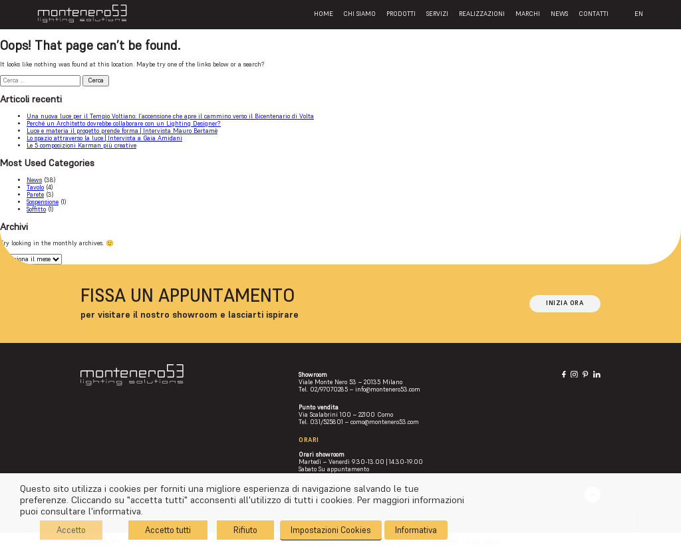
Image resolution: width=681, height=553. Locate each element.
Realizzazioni (482, 14)
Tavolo (35, 187)
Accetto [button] (71, 530)
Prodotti (401, 14)
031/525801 (326, 422)
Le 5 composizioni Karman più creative (81, 146)
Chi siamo (359, 14)
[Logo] (82, 14)
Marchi (527, 14)
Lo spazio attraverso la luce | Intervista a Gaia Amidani (104, 138)
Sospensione (43, 202)
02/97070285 (329, 389)
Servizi (437, 14)
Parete (35, 195)
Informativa (416, 530)
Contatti (594, 14)
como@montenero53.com (384, 422)
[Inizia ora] (565, 303)
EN (638, 14)
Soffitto (36, 209)
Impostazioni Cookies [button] (331, 530)
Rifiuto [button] (245, 530)
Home (323, 14)
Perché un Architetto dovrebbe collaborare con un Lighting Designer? (124, 124)
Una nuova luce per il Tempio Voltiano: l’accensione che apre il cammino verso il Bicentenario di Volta (170, 116)
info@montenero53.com (387, 389)
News (559, 14)
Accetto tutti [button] (168, 530)
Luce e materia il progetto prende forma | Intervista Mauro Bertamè (122, 131)
